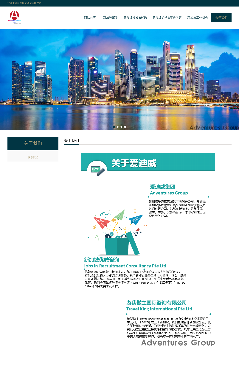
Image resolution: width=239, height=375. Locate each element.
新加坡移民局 (83, 372)
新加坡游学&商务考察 (167, 17)
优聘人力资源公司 (150, 372)
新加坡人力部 (128, 372)
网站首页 (90, 17)
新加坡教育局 (173, 372)
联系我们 (33, 157)
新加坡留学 (110, 17)
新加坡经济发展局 (105, 372)
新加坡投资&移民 (135, 17)
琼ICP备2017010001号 (142, 367)
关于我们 (221, 17)
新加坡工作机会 (197, 17)
